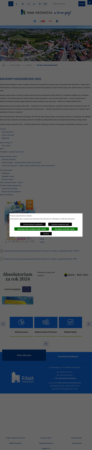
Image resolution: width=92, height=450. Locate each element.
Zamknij (46, 234)
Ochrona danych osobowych (33, 224)
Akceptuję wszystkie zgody (64, 229)
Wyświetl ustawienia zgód (60, 224)
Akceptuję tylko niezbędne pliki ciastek (31, 229)
